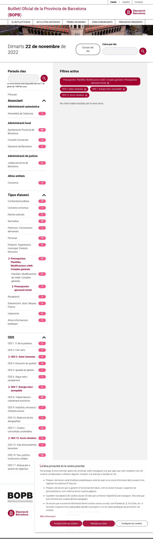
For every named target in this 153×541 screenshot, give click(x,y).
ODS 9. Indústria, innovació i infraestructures (27, 409)
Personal (27, 238)
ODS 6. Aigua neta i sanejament (27, 378)
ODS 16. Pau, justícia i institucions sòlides (27, 456)
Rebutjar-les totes (99, 523)
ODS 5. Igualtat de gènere (27, 370)
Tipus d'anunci (27, 195)
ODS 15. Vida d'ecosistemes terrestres (27, 446)
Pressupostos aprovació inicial (30, 288)
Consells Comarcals (27, 140)
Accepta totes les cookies (66, 523)
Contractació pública (27, 201)
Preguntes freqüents (130, 22)
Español (126, 2)
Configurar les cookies (131, 523)
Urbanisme (27, 313)
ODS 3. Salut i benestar (28, 356)
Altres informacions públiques (27, 322)
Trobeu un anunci (76, 22)
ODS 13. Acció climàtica (28, 438)
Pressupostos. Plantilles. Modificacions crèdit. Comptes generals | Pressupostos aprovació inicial (100, 81)
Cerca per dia (109, 44)
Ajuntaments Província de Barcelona (27, 131)
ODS (27, 337)
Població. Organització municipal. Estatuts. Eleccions (27, 248)
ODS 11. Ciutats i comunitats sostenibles (27, 429)
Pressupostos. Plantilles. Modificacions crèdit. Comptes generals (28, 264)
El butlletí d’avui (21, 22)
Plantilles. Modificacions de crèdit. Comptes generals (28, 277)
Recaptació (27, 296)
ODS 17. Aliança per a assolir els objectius (27, 467)
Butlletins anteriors (48, 22)
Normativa (27, 221)
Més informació (48, 516)
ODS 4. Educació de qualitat (27, 363)
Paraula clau (17, 71)
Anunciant (27, 100)
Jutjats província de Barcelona (27, 164)
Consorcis (27, 182)
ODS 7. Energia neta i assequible (28, 388)
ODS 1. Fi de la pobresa (27, 343)
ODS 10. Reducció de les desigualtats (27, 419)
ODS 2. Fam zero (27, 350)
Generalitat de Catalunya (27, 113)
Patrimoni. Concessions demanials (27, 229)
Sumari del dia (87, 49)
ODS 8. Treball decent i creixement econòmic (27, 399)
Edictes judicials (27, 214)
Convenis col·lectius (27, 208)
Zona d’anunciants (102, 22)
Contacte (139, 2)
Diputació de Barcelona (27, 146)
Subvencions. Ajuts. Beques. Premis (27, 305)
